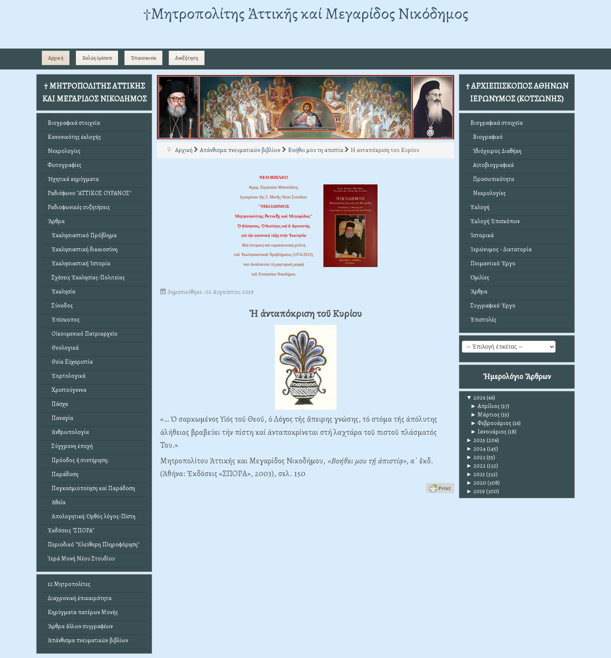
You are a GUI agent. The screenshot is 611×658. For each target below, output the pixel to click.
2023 (475, 457)
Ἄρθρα (56, 221)
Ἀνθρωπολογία (68, 432)
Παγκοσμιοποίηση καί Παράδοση (91, 488)
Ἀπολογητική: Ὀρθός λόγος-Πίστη (91, 516)
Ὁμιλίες (479, 277)
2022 (476, 466)
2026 (475, 398)
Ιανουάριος (488, 432)
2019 (475, 491)
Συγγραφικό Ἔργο (493, 306)
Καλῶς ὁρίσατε (97, 58)
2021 (475, 474)
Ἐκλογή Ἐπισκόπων (495, 221)
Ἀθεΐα (57, 502)
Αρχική (55, 58)
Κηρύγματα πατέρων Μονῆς (83, 612)
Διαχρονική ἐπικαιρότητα (80, 598)
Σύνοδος (60, 306)
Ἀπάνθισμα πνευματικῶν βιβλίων (88, 640)
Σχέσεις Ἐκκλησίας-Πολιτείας (86, 277)
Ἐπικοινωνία (143, 58)
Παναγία (60, 418)
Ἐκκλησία (61, 291)
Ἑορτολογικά (67, 376)
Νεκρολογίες (64, 151)
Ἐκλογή (480, 207)
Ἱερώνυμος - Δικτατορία (501, 249)
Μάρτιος (485, 415)
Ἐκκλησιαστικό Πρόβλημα (82, 235)
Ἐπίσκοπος (64, 320)
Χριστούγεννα (67, 390)
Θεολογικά (63, 348)
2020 (476, 483)
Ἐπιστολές (483, 320)
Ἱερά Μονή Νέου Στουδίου (81, 559)
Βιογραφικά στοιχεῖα (74, 123)
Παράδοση (63, 474)
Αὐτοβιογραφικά (492, 165)
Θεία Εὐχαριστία (70, 362)
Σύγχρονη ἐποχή (70, 446)
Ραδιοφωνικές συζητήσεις (79, 207)
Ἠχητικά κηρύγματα (73, 179)
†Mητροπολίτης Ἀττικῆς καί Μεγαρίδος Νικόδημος (305, 13)
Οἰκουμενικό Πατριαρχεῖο (83, 334)
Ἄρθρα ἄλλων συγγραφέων (80, 626)
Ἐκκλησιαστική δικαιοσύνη (83, 249)
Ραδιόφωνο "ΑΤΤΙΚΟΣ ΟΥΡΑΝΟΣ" (89, 193)
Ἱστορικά (482, 235)
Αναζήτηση (186, 58)
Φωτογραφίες (64, 165)
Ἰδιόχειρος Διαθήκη (496, 151)
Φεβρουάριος (490, 423)
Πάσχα (58, 404)
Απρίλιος (485, 406)
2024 (476, 449)
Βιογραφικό (486, 137)
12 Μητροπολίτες (69, 584)
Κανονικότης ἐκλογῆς (74, 137)
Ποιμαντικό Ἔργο (493, 263)
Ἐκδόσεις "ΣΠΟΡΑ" (71, 530)
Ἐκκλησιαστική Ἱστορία (79, 263)
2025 (475, 440)
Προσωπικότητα (492, 179)
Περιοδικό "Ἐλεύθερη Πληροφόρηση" (93, 544)
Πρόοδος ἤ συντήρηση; (78, 460)
